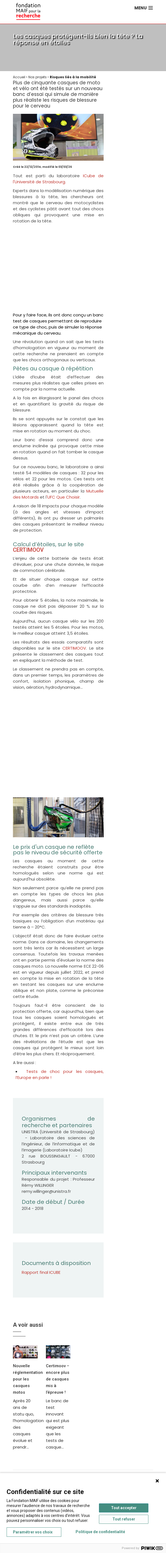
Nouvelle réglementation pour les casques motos (28, 1379)
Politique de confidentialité (100, 1532)
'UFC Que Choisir (63, 497)
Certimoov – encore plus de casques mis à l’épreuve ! (57, 1379)
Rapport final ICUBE (41, 1272)
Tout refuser (123, 1519)
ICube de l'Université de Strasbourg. (58, 179)
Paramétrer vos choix (32, 1532)
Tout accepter (124, 1508)
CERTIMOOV (28, 550)
